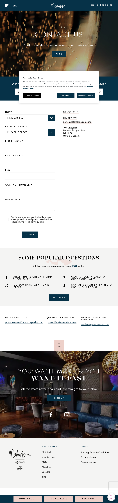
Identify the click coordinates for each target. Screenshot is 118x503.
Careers (46, 474)
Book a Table (58, 497)
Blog (44, 479)
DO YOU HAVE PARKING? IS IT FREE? (33, 287)
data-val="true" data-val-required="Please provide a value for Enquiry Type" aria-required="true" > (30, 132)
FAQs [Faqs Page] (59, 53)
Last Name (14, 155)
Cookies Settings (32, 95)
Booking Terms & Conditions (95, 455)
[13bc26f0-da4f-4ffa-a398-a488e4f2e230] (30, 146)
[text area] (30, 206)
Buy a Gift (88, 497)
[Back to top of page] (59, 347)
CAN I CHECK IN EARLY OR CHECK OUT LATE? (89, 279)
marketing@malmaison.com (95, 326)
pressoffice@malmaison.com (61, 324)
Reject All (65, 95)
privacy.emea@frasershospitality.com (24, 324)
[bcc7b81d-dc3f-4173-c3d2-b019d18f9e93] (30, 190)
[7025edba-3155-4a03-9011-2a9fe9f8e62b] (30, 161)
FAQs (44, 465)
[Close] (95, 74)
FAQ (74, 267)
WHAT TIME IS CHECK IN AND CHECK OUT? (32, 279)
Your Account (48, 460)
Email (10, 170)
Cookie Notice (88, 465)
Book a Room (27, 497)
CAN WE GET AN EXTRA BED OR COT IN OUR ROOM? (92, 287)
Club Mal (46, 455)
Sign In (95, 5)
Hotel (9, 112)
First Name (14, 141)
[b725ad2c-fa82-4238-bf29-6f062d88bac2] (30, 176)
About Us (46, 470)
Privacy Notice (88, 460)
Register (107, 5)
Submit (30, 235)
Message (12, 199)
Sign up (59, 400)
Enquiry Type (16, 126)
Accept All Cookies (85, 95)
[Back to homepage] (20, 463)
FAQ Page (59, 298)
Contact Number (19, 185)
